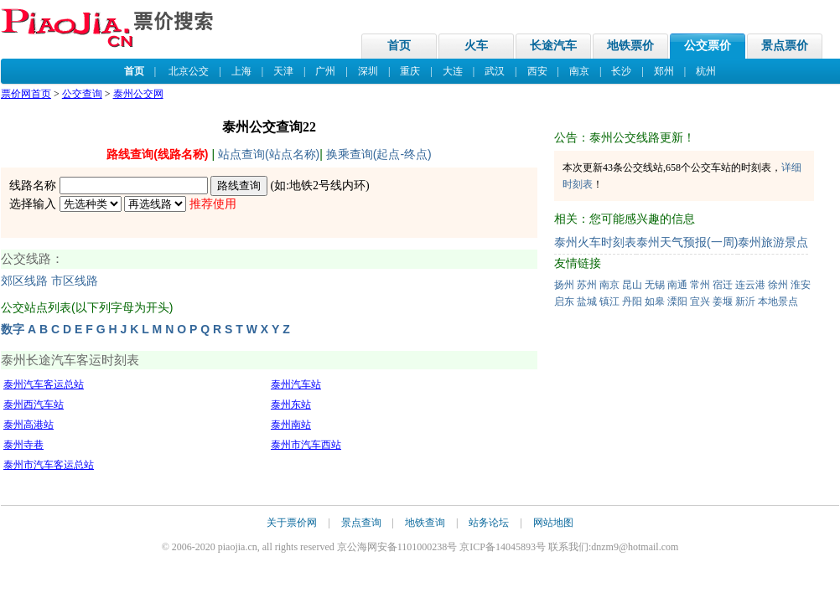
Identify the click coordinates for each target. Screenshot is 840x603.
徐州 (778, 285)
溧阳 (677, 301)
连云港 (750, 285)
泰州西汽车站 (33, 404)
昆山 (632, 285)
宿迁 (723, 285)
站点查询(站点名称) (268, 154)
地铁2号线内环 (327, 185)
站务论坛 (489, 522)
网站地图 (553, 522)
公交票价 (707, 45)
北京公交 (189, 71)
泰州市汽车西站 (306, 445)
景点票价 (784, 45)
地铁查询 (425, 522)
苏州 (587, 285)
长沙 (621, 71)
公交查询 (82, 94)
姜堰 (723, 301)
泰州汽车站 (296, 384)
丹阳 (632, 301)
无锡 (655, 285)
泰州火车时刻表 (595, 242)
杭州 (706, 71)
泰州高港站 (28, 424)
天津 (283, 71)
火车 (476, 45)
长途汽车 (553, 45)
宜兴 (700, 301)
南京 (579, 71)
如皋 (655, 301)
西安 (537, 71)
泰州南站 (291, 424)
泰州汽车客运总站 (43, 384)
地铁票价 (630, 45)
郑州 (664, 71)
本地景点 (778, 301)
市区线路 (74, 281)
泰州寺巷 (23, 445)
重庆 (410, 71)
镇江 (609, 301)
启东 (564, 301)
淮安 (801, 285)
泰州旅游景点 (773, 242)
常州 (700, 285)
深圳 (368, 71)
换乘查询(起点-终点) (379, 154)
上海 (241, 71)
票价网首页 (26, 94)
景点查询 (361, 522)
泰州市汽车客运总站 (48, 465)
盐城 (587, 301)
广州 (325, 71)
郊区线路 (24, 281)
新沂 (745, 301)
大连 (453, 71)
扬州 (564, 285)
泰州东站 (291, 404)
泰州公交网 (138, 94)
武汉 (495, 71)
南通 (677, 285)
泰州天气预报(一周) (687, 242)
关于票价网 (292, 522)
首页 (399, 45)
